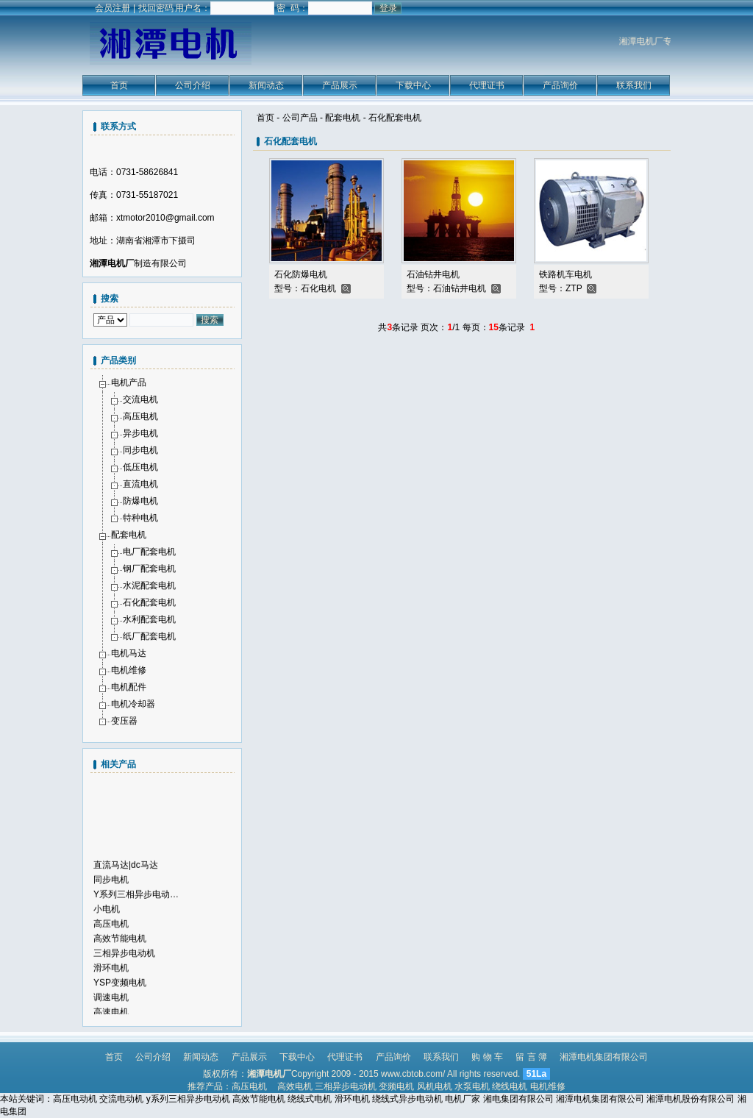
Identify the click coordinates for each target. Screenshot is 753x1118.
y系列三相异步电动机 (188, 1099)
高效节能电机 (119, 943)
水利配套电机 (149, 619)
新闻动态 (266, 85)
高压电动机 (75, 1099)
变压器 (124, 721)
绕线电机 (509, 1086)
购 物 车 (487, 1057)
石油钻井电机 (433, 274)
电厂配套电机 (149, 551)
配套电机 (342, 118)
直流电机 (140, 484)
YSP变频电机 (119, 987)
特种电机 (140, 518)
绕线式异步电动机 (407, 1099)
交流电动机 (121, 1099)
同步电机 (140, 450)
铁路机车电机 (565, 274)
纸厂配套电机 (149, 636)
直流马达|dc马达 (125, 869)
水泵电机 (472, 1086)
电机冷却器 (133, 704)
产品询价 (560, 85)
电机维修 (128, 670)
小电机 (106, 913)
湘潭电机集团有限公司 (604, 1057)
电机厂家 (462, 1099)
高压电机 (140, 416)
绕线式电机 (310, 1099)
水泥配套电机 (149, 585)
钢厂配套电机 (149, 568)
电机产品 (128, 382)
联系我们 (634, 85)
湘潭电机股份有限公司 (690, 1099)
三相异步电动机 (124, 958)
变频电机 (396, 1086)
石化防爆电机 (300, 274)
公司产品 (300, 118)
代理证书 (486, 85)
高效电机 (295, 1086)
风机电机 (434, 1086)
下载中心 (413, 85)
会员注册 (112, 8)
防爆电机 (140, 501)
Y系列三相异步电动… (136, 899)
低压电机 (140, 467)
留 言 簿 (531, 1057)
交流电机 (140, 399)
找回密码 (156, 8)
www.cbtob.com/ (413, 1074)
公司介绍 (192, 85)
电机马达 (128, 653)
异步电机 (140, 433)
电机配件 (128, 687)
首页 (119, 85)
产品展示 (339, 85)
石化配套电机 (394, 118)
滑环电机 (111, 972)
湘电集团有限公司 (518, 1099)
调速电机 (111, 1002)
